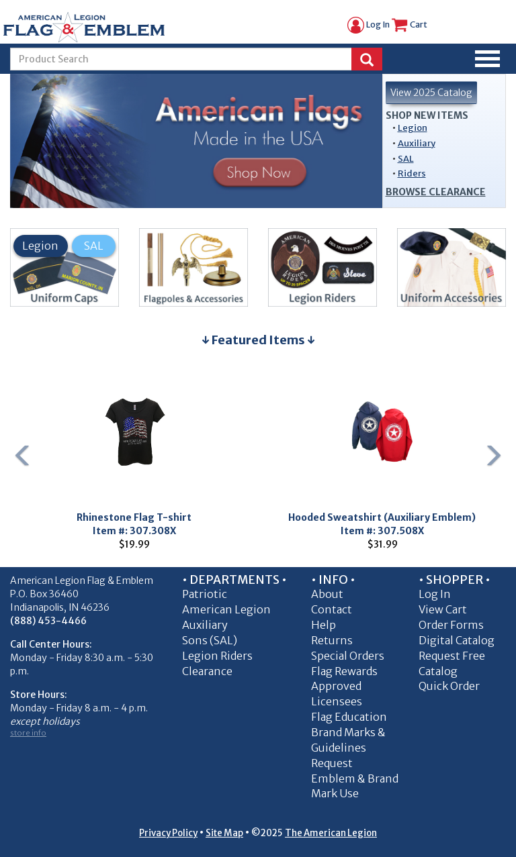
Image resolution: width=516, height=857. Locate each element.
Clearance (207, 671)
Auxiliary (416, 143)
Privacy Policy (168, 833)
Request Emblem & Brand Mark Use (354, 778)
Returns (332, 640)
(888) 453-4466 (48, 621)
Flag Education (349, 716)
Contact (331, 609)
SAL (406, 158)
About (327, 594)
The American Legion (331, 833)
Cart (409, 24)
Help (323, 625)
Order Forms (451, 625)
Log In (368, 24)
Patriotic (204, 594)
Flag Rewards (344, 671)
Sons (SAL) (209, 640)
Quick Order (449, 686)
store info (28, 733)
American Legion (226, 609)
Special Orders (347, 655)
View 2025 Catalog (431, 93)
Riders (412, 173)
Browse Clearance (436, 192)
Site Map (224, 833)
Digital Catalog (456, 640)
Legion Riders (217, 655)
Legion (412, 128)
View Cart (443, 609)
